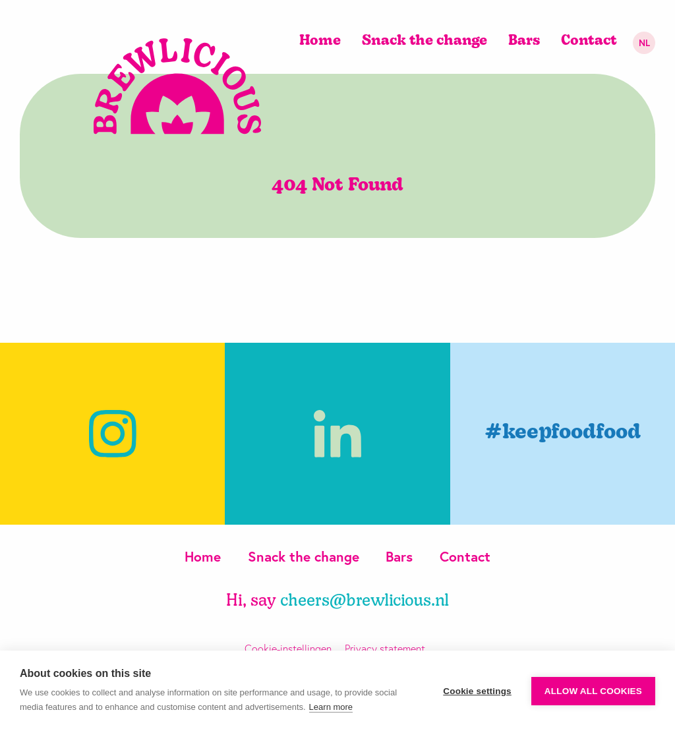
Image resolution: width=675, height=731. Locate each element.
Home (320, 41)
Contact (589, 41)
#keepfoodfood (562, 433)
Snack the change (424, 41)
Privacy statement (385, 648)
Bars (524, 41)
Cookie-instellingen (288, 648)
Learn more (331, 707)
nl (644, 43)
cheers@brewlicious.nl (364, 601)
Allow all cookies (593, 691)
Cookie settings (477, 691)
